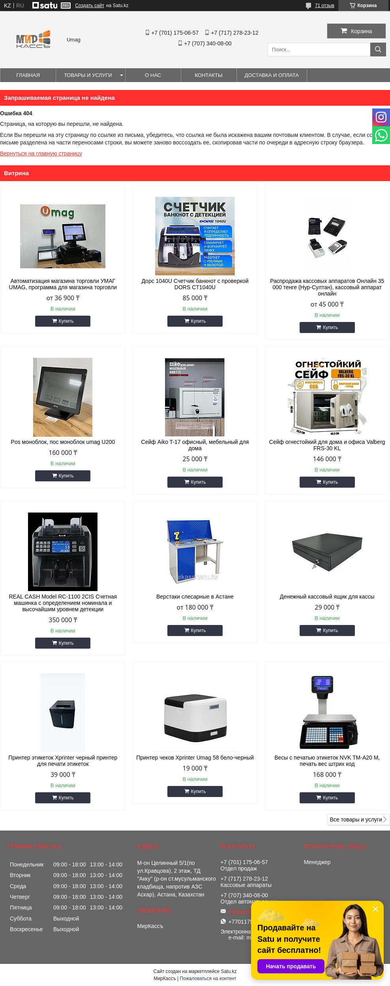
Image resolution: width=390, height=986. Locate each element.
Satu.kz (228, 971)
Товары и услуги (88, 75)
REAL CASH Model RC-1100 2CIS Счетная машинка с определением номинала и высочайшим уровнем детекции (63, 602)
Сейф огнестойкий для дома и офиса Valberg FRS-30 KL (327, 445)
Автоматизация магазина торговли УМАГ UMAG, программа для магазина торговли (63, 284)
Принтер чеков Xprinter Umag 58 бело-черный (195, 757)
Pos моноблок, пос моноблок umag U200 (63, 442)
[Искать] (378, 49)
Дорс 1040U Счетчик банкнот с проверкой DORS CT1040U (194, 284)
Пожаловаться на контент (208, 978)
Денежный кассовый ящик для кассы (327, 596)
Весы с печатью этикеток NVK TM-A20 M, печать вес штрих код (327, 760)
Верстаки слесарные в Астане (195, 596)
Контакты (208, 75)
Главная (28, 75)
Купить (66, 321)
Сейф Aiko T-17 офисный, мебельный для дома (195, 445)
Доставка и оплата (272, 75)
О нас (153, 75)
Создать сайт (89, 5)
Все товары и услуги (356, 819)
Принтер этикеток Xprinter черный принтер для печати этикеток (62, 760)
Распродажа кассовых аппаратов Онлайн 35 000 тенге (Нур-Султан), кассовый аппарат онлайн (327, 287)
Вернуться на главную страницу (41, 153)
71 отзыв (324, 5)
